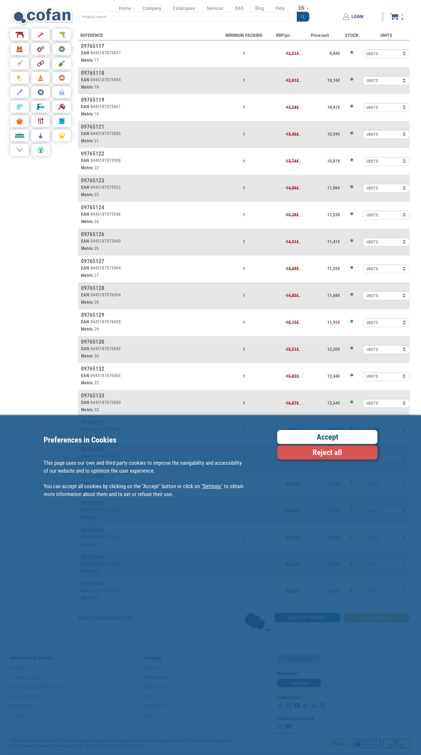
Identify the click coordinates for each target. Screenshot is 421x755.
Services (215, 8)
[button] (303, 17)
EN (304, 8)
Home (125, 8)
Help (280, 8)
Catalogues (184, 8)
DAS (239, 8)
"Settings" (212, 486)
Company (152, 8)
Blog (259, 8)
